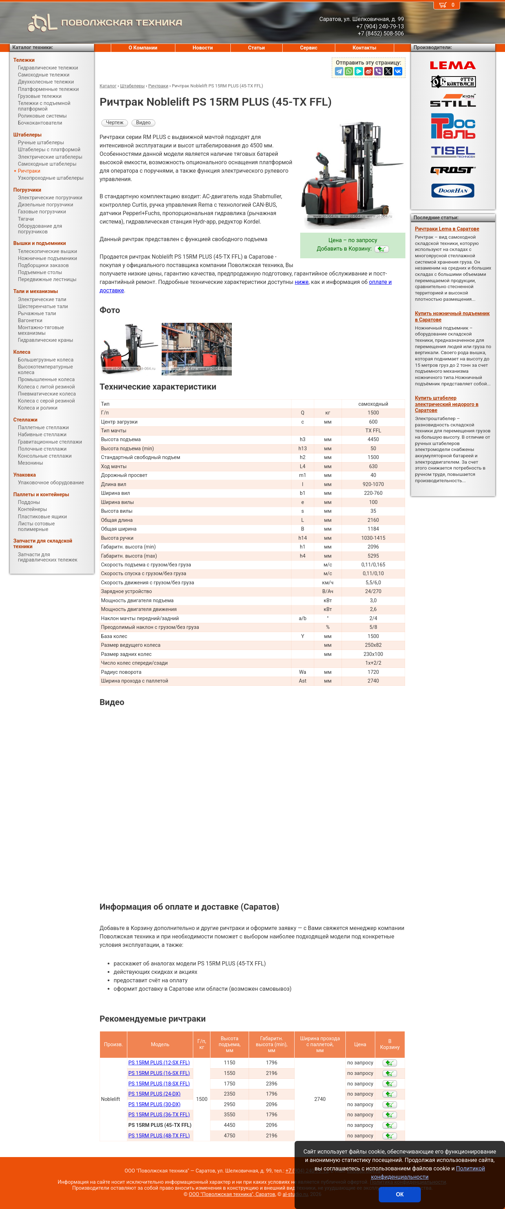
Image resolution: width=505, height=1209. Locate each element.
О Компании (143, 48)
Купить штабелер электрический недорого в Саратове (446, 404)
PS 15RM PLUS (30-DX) (154, 1105)
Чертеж (114, 123)
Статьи (256, 48)
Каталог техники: (32, 48)
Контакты (365, 48)
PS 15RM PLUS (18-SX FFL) (159, 1084)
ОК (400, 1194)
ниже (302, 282)
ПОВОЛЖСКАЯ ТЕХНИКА (96, 23)
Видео (143, 123)
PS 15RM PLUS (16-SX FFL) (159, 1073)
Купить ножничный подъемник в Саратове (452, 317)
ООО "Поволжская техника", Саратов (232, 1194)
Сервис (308, 48)
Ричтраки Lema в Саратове (447, 229)
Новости (203, 48)
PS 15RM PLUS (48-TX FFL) (159, 1136)
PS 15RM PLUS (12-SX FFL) (159, 1063)
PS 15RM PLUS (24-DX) (154, 1094)
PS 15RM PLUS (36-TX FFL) (159, 1115)
